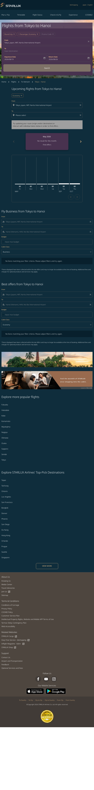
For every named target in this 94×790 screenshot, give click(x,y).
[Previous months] (14, 141)
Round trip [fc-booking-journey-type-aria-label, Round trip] (8, 34)
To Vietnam (25, 82)
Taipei (3, 480)
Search (47, 68)
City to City (38, 700)
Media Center (6, 584)
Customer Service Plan (10, 616)
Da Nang (4, 530)
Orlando (4, 541)
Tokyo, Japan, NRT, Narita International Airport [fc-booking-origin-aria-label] (22, 42)
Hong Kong (5, 535)
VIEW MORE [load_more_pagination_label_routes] (47, 566)
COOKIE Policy (7, 612)
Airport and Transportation (12, 661)
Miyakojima (5, 427)
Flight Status (37, 15)
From (6, 40)
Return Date (53, 57)
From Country (70, 700)
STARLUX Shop (8, 647)
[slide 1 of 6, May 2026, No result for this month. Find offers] (47, 141)
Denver (4, 513)
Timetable (21, 15)
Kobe (3, 415)
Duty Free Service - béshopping (15, 640)
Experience (73, 15)
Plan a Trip (5, 15)
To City (31, 700)
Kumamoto (5, 421)
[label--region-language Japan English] (88, 4)
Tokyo (3, 460)
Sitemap (4, 595)
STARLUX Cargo (9, 636)
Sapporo (4, 449)
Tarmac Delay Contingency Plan (13, 623)
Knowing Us (6, 581)
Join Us (5, 591)
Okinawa (4, 438)
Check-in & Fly (55, 15)
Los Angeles (6, 497)
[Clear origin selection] (80, 105)
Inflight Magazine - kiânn (13, 643)
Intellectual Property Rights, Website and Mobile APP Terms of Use (27, 619)
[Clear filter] (90, 222)
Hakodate (5, 410)
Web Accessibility (8, 626)
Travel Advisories (8, 588)
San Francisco (6, 502)
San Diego (5, 524)
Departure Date (10, 57)
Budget (3, 237)
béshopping (74, 5)
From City (60, 700)
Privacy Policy (6, 608)
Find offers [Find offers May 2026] (47, 144)
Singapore (5, 557)
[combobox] (47, 105)
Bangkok (4, 508)
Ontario (4, 491)
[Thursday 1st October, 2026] (75, 183)
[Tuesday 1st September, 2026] (64, 183)
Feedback (5, 664)
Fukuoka (4, 404)
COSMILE (89, 15)
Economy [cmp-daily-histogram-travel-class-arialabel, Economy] (16, 95)
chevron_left (71, 197)
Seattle (4, 552)
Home (3, 82)
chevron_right (77, 197)
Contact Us (5, 657)
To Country (22, 700)
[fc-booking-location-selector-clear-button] (89, 41)
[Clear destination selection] (80, 115)
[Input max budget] (47, 242)
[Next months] (81, 141)
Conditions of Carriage (10, 605)
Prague (4, 546)
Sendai (4, 454)
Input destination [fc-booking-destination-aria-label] (11, 51)
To (5, 48)
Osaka (4, 443)
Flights (13, 82)
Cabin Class (5, 247)
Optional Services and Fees (12, 668)
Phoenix (4, 519)
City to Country (50, 700)
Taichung (4, 486)
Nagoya (4, 432)
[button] (28, 34)
